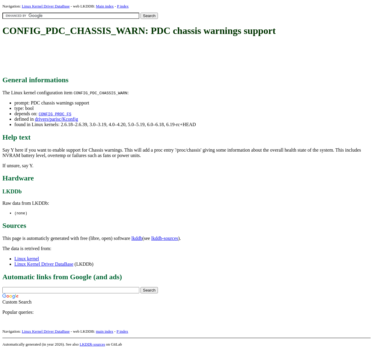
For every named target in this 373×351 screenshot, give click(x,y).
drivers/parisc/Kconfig (56, 119)
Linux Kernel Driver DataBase (46, 6)
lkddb (137, 238)
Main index (105, 6)
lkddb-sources (164, 238)
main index (104, 331)
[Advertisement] (111, 56)
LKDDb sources (92, 344)
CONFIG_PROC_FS (55, 113)
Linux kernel (26, 259)
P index (123, 6)
